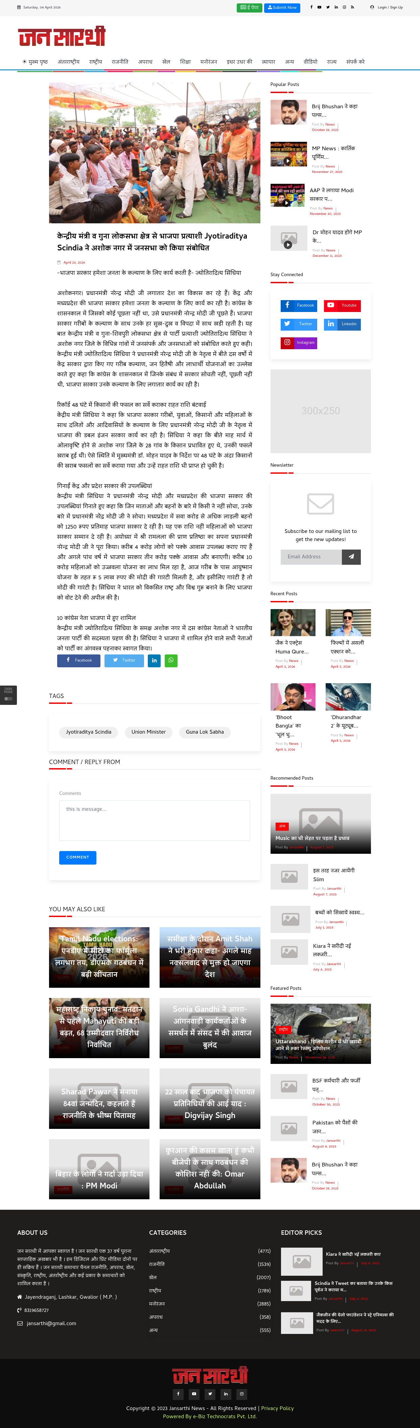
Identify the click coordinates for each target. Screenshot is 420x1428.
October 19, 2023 (325, 130)
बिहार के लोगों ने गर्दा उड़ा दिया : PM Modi (99, 1181)
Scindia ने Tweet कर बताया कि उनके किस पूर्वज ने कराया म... (353, 1287)
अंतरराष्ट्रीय (68, 62)
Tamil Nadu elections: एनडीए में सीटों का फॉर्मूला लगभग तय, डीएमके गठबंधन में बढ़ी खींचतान (99, 958)
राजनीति (120, 62)
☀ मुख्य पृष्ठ (35, 62)
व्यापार (268, 62)
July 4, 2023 (322, 970)
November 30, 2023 (325, 214)
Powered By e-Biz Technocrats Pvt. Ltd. (210, 1417)
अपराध (145, 62)
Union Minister (149, 732)
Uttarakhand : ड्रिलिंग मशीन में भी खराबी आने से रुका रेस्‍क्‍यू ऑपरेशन (318, 1045)
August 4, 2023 (324, 1147)
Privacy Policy (277, 1409)
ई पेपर (249, 8)
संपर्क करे (355, 62)
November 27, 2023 (327, 172)
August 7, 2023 (322, 848)
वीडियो (311, 62)
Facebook (297, 306)
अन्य (289, 62)
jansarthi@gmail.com (51, 1324)
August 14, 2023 (363, 1330)
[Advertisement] (239, 35)
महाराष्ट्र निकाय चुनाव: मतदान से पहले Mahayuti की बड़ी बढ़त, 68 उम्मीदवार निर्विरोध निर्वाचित (99, 1028)
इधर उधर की (239, 62)
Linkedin (340, 325)
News (330, 125)
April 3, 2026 (285, 667)
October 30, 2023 (326, 1105)
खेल (166, 62)
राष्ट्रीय (95, 62)
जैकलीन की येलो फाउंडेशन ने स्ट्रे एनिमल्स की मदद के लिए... (355, 1319)
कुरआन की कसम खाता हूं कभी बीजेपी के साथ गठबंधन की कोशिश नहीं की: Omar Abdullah (210, 1169)
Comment (77, 857)
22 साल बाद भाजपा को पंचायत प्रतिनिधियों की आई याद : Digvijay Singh (210, 1105)
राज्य (332, 62)
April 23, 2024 (74, 263)
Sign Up (396, 8)
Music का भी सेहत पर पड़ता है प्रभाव (313, 838)
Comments (70, 794)
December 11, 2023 (327, 256)
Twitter (296, 325)
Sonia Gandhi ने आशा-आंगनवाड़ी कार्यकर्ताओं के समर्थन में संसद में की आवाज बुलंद (210, 1028)
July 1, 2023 (324, 928)
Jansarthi (296, 848)
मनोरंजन (209, 62)
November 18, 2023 (320, 1058)
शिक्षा (185, 62)
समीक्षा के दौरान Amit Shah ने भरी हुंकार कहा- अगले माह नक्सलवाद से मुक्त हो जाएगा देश (210, 958)
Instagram (297, 343)
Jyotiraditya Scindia (88, 732)
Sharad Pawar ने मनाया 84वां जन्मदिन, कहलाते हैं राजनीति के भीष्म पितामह (99, 1105)
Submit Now (282, 8)
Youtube (340, 306)
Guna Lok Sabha (205, 732)
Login (382, 8)
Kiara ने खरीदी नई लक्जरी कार (353, 1255)
